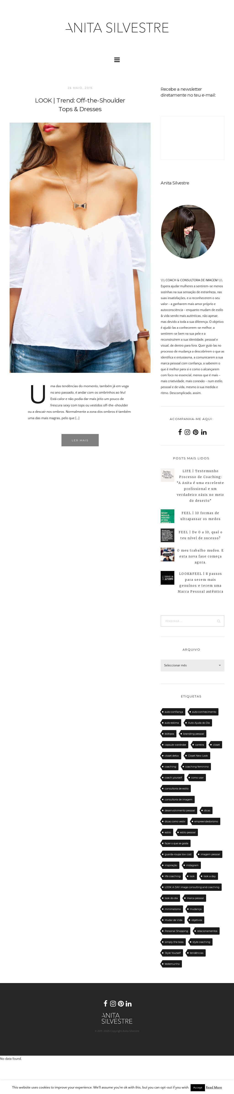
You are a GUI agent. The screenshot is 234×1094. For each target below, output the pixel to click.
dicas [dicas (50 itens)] (207, 810)
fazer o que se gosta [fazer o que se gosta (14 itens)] (176, 843)
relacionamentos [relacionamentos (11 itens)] (207, 931)
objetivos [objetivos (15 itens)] (196, 920)
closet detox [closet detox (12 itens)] (172, 755)
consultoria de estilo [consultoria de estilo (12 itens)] (177, 788)
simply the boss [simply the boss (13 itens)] (174, 942)
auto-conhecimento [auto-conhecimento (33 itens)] (204, 711)
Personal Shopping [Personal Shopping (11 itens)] (176, 931)
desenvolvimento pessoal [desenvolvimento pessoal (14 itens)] (180, 810)
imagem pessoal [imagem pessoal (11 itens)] (210, 854)
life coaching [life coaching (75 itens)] (173, 876)
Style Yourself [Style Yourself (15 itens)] (173, 953)
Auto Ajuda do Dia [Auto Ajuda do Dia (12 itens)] (199, 722)
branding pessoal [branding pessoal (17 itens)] (193, 733)
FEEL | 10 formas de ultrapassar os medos (201, 516)
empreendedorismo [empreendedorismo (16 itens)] (206, 821)
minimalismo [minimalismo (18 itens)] (173, 909)
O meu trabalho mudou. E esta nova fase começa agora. (200, 556)
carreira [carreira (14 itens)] (199, 744)
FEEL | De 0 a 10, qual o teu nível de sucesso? (201, 535)
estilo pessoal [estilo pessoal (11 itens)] (188, 832)
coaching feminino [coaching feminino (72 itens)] (197, 766)
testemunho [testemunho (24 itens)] (172, 963)
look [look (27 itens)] (192, 876)
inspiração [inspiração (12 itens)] (171, 865)
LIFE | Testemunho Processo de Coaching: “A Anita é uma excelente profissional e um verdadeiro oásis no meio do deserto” (200, 486)
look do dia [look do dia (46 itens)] (171, 898)
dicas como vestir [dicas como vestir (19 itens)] (175, 821)
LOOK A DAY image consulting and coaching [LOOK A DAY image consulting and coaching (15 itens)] (192, 887)
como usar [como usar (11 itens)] (197, 777)
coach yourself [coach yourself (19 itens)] (173, 777)
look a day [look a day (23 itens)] (210, 876)
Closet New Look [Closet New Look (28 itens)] (198, 755)
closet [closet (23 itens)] (216, 744)
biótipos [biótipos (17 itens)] (169, 733)
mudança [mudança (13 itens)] (196, 909)
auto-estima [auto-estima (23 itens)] (172, 722)
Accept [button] (197, 1087)
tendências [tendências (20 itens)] (196, 953)
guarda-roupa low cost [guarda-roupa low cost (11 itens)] (178, 854)
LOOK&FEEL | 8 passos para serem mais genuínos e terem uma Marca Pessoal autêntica (200, 583)
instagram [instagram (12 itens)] (192, 865)
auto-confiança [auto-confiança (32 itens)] (174, 711)
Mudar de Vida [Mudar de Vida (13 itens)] (173, 920)
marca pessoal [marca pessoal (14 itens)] (195, 898)
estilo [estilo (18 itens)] (168, 832)
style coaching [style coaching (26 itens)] (201, 942)
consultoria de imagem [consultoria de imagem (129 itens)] (178, 799)
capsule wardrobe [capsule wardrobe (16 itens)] (175, 744)
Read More (214, 1087)
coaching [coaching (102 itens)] (170, 766)
